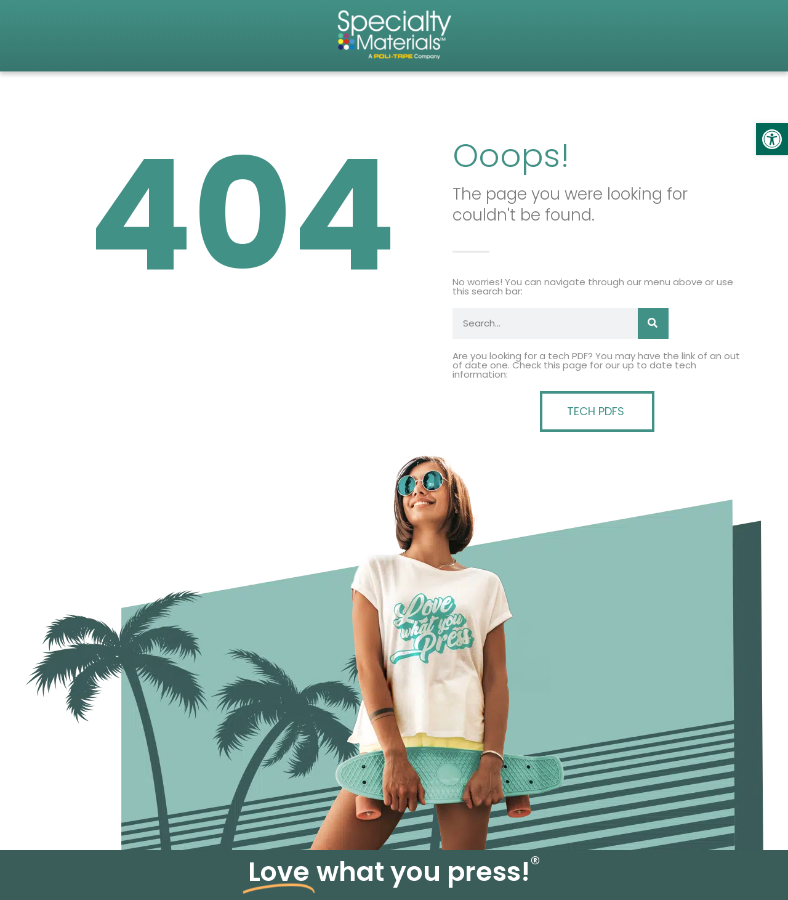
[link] (772, 139)
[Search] (653, 323)
